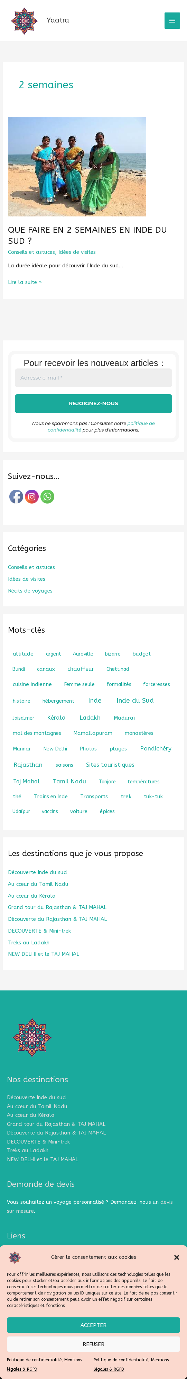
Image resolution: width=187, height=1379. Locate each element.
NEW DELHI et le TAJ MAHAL (43, 954)
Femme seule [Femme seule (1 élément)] (79, 684)
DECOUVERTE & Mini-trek (39, 931)
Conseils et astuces (31, 252)
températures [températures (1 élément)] (144, 782)
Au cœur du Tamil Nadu (38, 884)
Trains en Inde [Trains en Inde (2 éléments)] (51, 796)
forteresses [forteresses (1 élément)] (156, 684)
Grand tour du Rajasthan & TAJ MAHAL (57, 908)
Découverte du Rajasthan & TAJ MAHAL (57, 919)
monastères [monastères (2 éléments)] (139, 733)
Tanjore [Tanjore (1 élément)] (107, 782)
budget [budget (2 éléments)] (142, 654)
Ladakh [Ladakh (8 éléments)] (90, 717)
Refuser (93, 1344)
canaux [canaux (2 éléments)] (46, 669)
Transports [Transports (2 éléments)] (94, 796)
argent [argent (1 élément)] (53, 654)
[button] (176, 1257)
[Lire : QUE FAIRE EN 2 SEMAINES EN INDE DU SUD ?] (77, 166)
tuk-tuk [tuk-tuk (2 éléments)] (153, 796)
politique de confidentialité (141, 423)
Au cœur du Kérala (32, 896)
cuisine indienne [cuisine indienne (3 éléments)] (32, 684)
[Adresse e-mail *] (93, 378)
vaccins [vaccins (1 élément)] (50, 812)
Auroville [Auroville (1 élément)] (83, 654)
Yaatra (58, 20)
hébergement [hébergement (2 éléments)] (58, 701)
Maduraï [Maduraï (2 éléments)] (124, 718)
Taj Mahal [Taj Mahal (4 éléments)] (26, 781)
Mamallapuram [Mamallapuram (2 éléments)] (92, 733)
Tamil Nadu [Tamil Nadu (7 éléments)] (69, 781)
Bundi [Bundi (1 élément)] (18, 669)
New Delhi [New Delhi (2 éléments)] (55, 749)
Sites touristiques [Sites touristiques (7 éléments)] (110, 764)
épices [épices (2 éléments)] (107, 811)
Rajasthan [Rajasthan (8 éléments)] (28, 764)
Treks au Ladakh (28, 943)
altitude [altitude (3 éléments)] (23, 654)
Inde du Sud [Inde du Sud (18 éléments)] (135, 700)
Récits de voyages (30, 591)
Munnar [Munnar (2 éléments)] (22, 749)
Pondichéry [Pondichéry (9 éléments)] (155, 748)
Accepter (93, 1325)
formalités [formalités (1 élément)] (118, 684)
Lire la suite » (25, 281)
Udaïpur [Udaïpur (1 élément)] (21, 812)
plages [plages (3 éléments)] (118, 749)
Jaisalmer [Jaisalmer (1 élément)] (23, 718)
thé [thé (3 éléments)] (17, 796)
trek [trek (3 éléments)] (126, 796)
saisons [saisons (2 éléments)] (64, 765)
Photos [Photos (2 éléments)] (88, 749)
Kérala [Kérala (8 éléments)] (56, 717)
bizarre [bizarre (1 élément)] (113, 654)
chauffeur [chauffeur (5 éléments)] (80, 669)
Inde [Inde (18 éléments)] (95, 700)
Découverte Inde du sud (37, 872)
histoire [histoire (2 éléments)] (21, 701)
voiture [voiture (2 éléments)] (78, 811)
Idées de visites (77, 252)
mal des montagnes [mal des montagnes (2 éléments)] (37, 733)
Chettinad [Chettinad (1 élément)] (117, 669)
